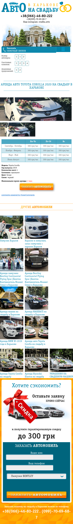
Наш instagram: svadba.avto (36, 22)
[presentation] (36, 484)
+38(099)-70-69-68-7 (36, 19)
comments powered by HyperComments (18, 195)
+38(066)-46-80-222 (36, 16)
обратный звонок (32, 49)
